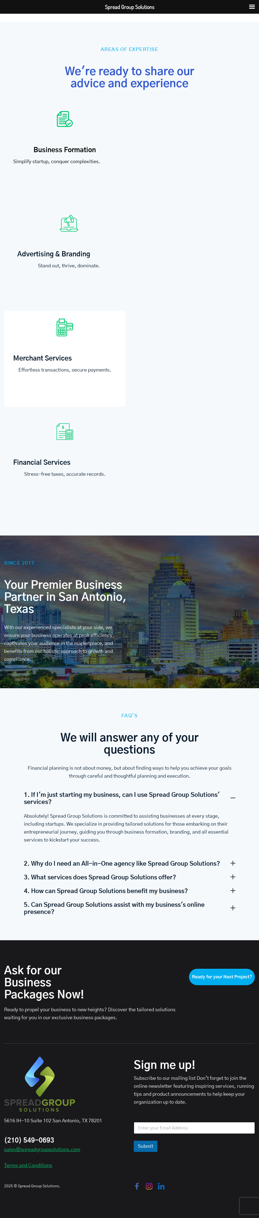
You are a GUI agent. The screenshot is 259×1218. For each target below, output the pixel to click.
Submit (145, 1146)
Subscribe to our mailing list (165, 1078)
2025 (8, 1186)
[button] (129, 795)
